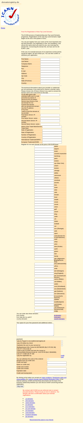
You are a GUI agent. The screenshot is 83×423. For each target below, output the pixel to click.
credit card (64, 358)
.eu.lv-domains (29, 407)
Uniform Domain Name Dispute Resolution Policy (41, 381)
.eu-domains (29, 405)
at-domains (59, 315)
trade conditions (45, 380)
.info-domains (29, 401)
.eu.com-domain (30, 409)
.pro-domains (29, 411)
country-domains (61, 319)
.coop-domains (29, 413)
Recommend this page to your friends (41, 420)
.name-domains (30, 403)
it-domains (59, 317)
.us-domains (29, 399)
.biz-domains (29, 417)
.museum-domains (31, 415)
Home (3, 28)
